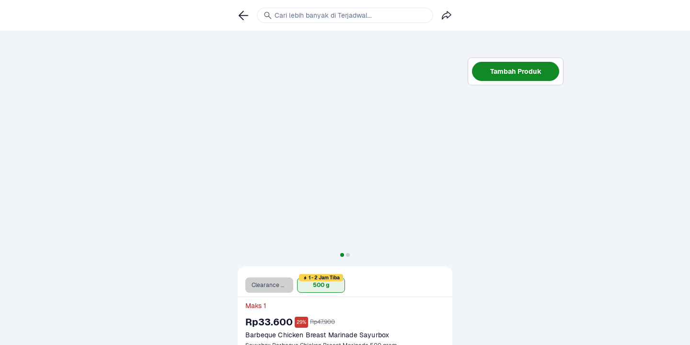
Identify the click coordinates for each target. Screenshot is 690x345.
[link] (243, 15)
